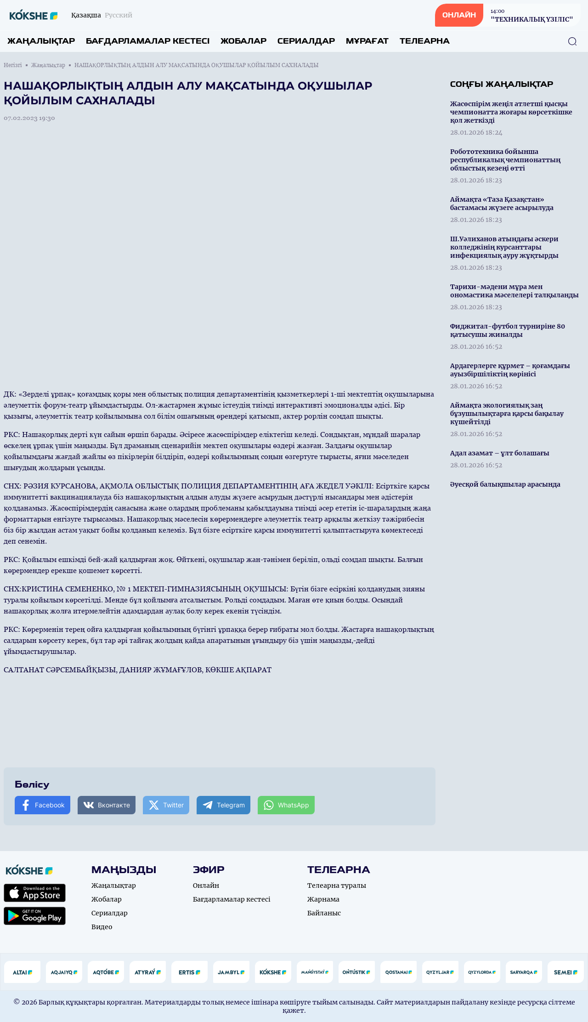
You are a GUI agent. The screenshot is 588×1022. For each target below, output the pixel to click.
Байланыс (324, 913)
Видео (102, 927)
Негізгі (13, 65)
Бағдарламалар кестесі (147, 41)
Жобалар (243, 41)
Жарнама (323, 899)
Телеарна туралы (336, 885)
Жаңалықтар (41, 41)
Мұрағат (367, 41)
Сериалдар (306, 41)
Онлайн (206, 885)
